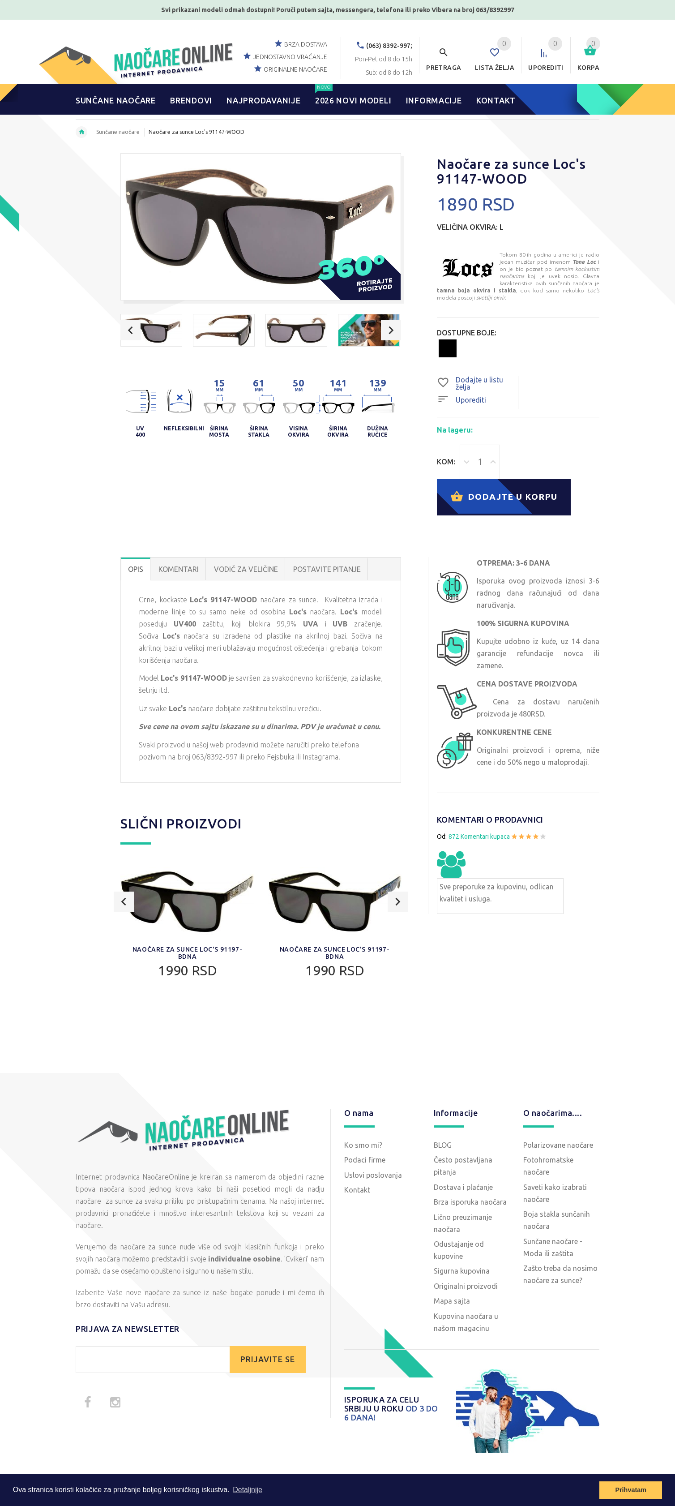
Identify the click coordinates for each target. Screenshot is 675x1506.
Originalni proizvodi (466, 1286)
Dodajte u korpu (503, 497)
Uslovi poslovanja (373, 1175)
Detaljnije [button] (247, 1489)
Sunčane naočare (118, 132)
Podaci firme (364, 1160)
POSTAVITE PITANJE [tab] (327, 569)
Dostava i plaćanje (463, 1187)
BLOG (443, 1145)
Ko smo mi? (363, 1145)
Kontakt (357, 1190)
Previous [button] (130, 330)
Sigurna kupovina (462, 1271)
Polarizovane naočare (558, 1145)
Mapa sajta (452, 1301)
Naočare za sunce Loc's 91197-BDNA (187, 953)
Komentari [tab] (178, 569)
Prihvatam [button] (630, 1489)
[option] (151, 330)
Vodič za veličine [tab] (246, 569)
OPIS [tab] (135, 569)
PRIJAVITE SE (267, 1359)
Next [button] (391, 330)
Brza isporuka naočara (470, 1202)
